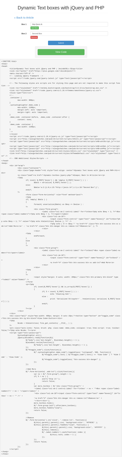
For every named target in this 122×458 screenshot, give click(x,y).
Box (23, 24)
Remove (34, 37)
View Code (61, 52)
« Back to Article (24, 17)
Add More (34, 28)
